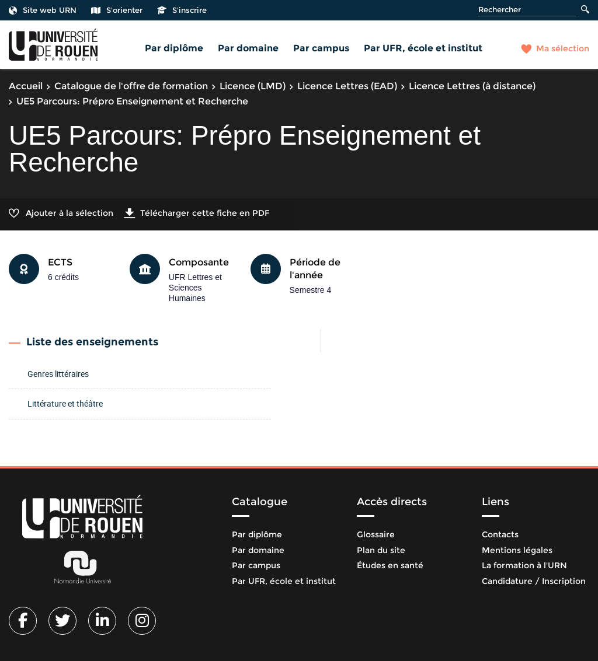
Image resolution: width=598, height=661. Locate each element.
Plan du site (381, 550)
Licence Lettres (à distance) (472, 86)
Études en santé (390, 565)
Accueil (26, 86)
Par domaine (248, 48)
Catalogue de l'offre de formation (131, 86)
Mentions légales (517, 550)
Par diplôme (174, 48)
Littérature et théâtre (65, 403)
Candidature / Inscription (534, 581)
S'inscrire (182, 10)
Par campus (321, 48)
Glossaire (376, 534)
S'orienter (116, 10)
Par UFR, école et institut (423, 48)
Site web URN (43, 10)
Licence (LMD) (253, 86)
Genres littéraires (58, 373)
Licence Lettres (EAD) (347, 86)
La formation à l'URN (524, 565)
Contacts (500, 534)
